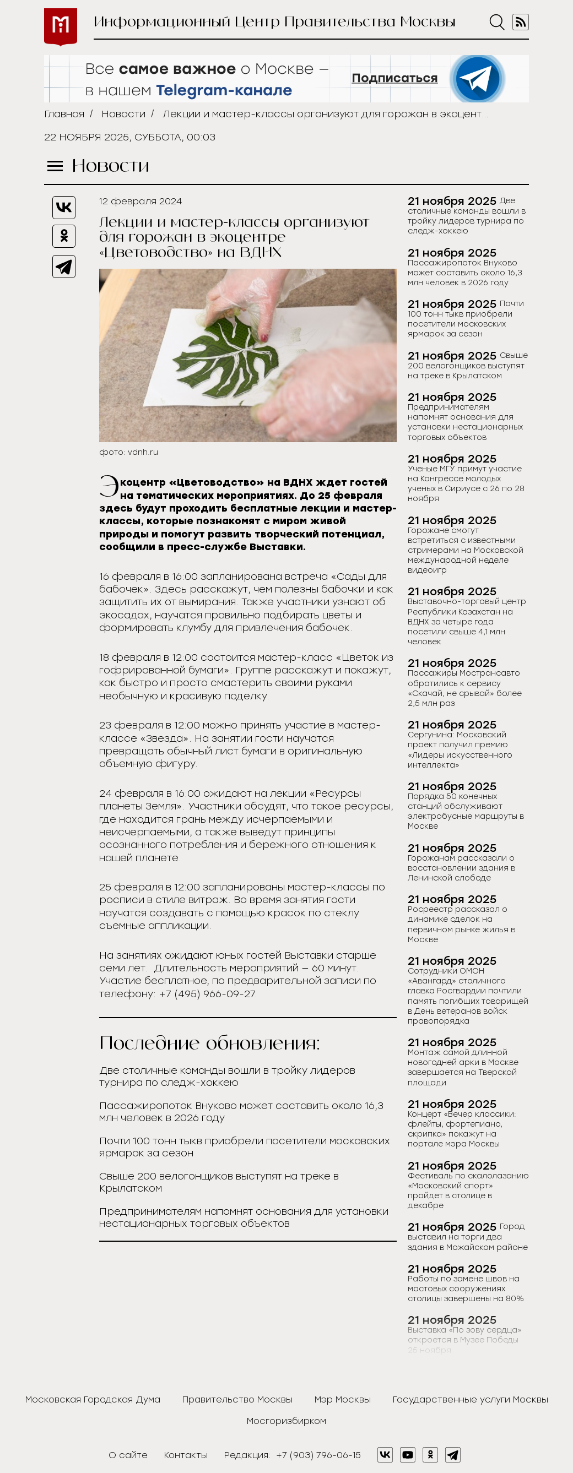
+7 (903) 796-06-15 (318, 1455)
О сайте (128, 1455)
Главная (64, 114)
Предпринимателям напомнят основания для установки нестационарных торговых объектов (243, 1217)
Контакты (186, 1455)
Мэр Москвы (343, 1399)
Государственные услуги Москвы (470, 1399)
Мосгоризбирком (286, 1421)
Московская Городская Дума (92, 1399)
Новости (123, 114)
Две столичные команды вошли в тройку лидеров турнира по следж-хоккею (227, 1076)
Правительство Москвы (237, 1399)
